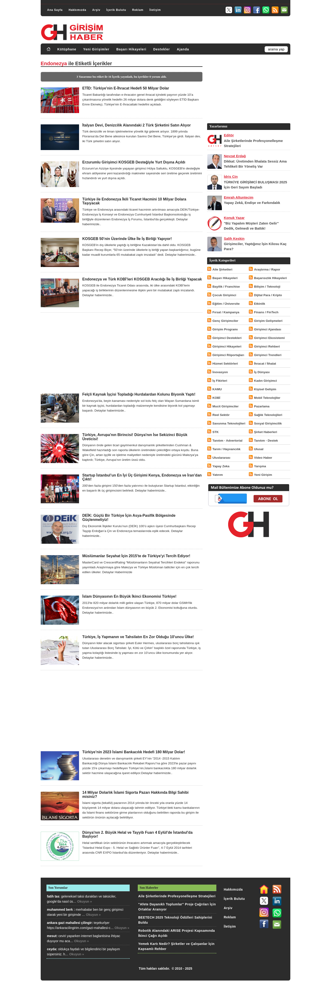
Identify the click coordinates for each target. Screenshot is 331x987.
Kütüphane (66, 49)
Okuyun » (84, 901)
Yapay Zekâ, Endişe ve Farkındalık (252, 203)
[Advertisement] (121, 352)
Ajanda (183, 49)
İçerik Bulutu (116, 10)
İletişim (155, 10)
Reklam (138, 10)
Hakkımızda (77, 10)
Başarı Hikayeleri (131, 49)
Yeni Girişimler (96, 49)
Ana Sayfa (55, 10)
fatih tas (53, 896)
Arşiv (96, 10)
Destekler (161, 49)
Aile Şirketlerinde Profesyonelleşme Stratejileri (176, 896)
